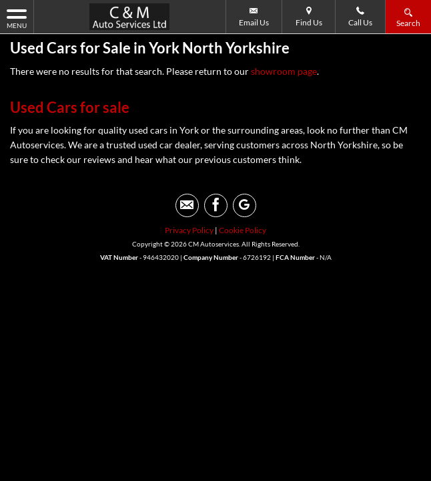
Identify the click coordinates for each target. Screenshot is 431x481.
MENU (17, 18)
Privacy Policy (189, 230)
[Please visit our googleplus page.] (244, 205)
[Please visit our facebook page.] (216, 205)
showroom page (284, 71)
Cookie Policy (242, 230)
